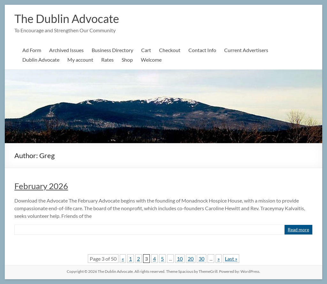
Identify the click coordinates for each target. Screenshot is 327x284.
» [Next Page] (218, 259)
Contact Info (202, 50)
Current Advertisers (246, 50)
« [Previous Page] (123, 259)
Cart (146, 50)
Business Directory (112, 50)
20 (191, 259)
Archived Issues (66, 50)
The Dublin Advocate (66, 19)
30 (201, 259)
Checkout (169, 50)
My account (80, 60)
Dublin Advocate (40, 60)
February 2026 (41, 186)
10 (180, 259)
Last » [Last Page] (231, 259)
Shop (127, 60)
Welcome (151, 60)
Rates (107, 60)
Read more (298, 229)
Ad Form (31, 50)
